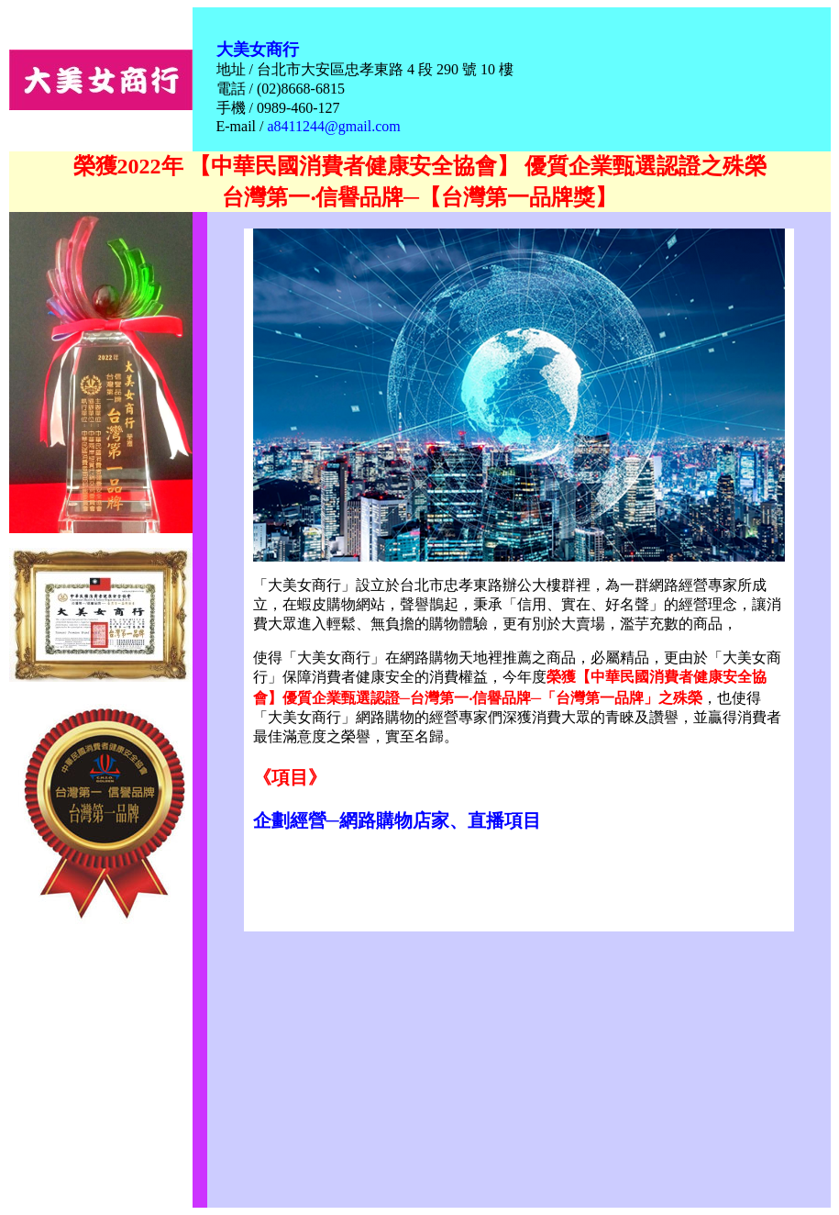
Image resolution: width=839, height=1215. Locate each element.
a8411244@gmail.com (333, 126)
